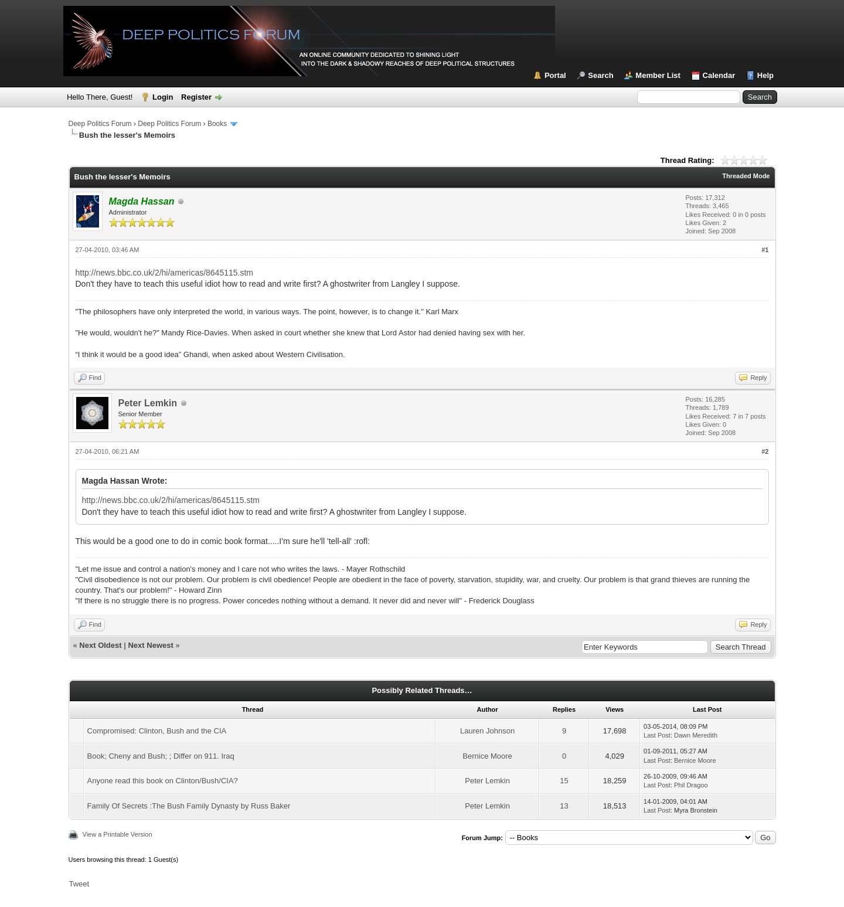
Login (162, 97)
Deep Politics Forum (100, 124)
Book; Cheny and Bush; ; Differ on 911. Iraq (160, 756)
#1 (764, 249)
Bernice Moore (487, 756)
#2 (764, 451)
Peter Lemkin (147, 403)
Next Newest (150, 645)
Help (765, 75)
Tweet (79, 883)
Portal (555, 75)
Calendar (719, 75)
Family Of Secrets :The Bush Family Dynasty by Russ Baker (189, 805)
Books (217, 124)
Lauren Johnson (487, 730)
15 (564, 780)
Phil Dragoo (690, 785)
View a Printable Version (117, 834)
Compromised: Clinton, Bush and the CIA (157, 730)
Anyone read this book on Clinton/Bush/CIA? (162, 780)
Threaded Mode (746, 175)
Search (600, 75)
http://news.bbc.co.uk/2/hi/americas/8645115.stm (165, 272)
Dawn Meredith (695, 735)
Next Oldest (100, 645)
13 (564, 805)
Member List (657, 75)
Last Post (657, 735)
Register (196, 97)
